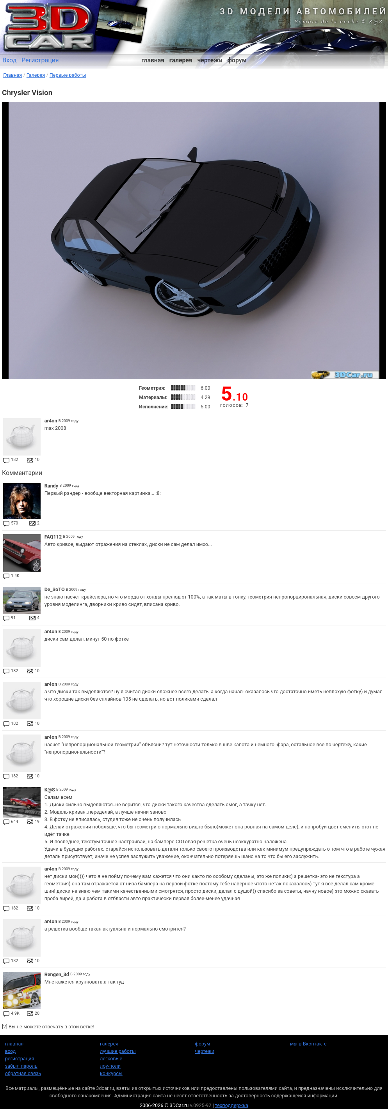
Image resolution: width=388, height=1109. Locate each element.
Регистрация (40, 60)
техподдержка (231, 1105)
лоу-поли (110, 1066)
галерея (180, 60)
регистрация (19, 1058)
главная (152, 60)
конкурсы (111, 1073)
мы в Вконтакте (308, 1044)
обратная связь (23, 1073)
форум (237, 60)
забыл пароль (21, 1066)
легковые (111, 1058)
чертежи (209, 60)
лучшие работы (118, 1051)
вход (10, 1051)
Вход (9, 60)
